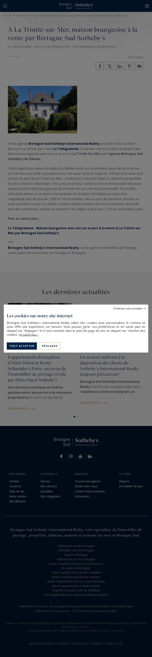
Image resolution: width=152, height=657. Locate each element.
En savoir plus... (29, 334)
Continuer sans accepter (128, 308)
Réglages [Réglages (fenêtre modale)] (50, 345)
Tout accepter (21, 345)
